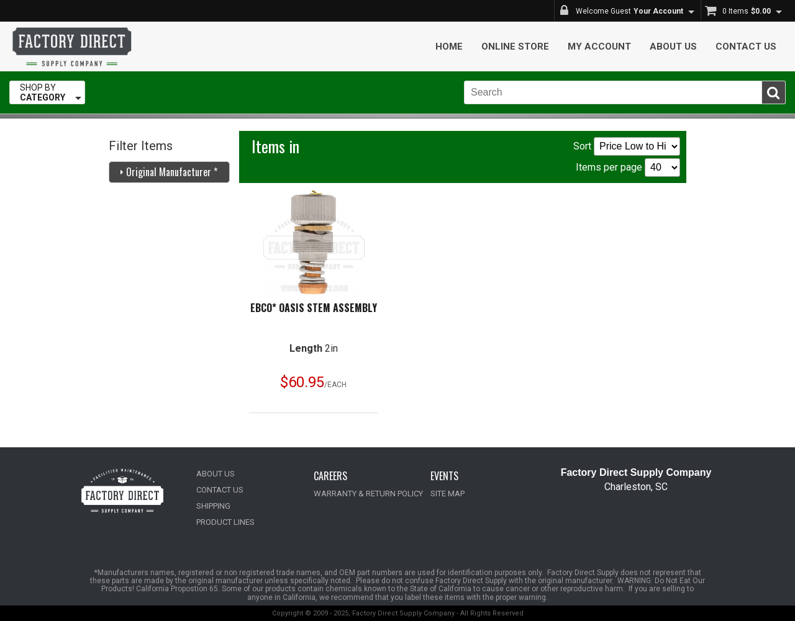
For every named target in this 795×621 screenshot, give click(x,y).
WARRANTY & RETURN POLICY (368, 493)
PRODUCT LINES (225, 522)
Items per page (628, 167)
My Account (599, 46)
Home (449, 46)
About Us (673, 46)
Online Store (515, 46)
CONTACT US (219, 489)
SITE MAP (447, 493)
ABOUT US (215, 473)
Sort (626, 146)
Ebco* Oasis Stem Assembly (313, 307)
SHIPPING (213, 506)
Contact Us (746, 46)
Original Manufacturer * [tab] (166, 171)
